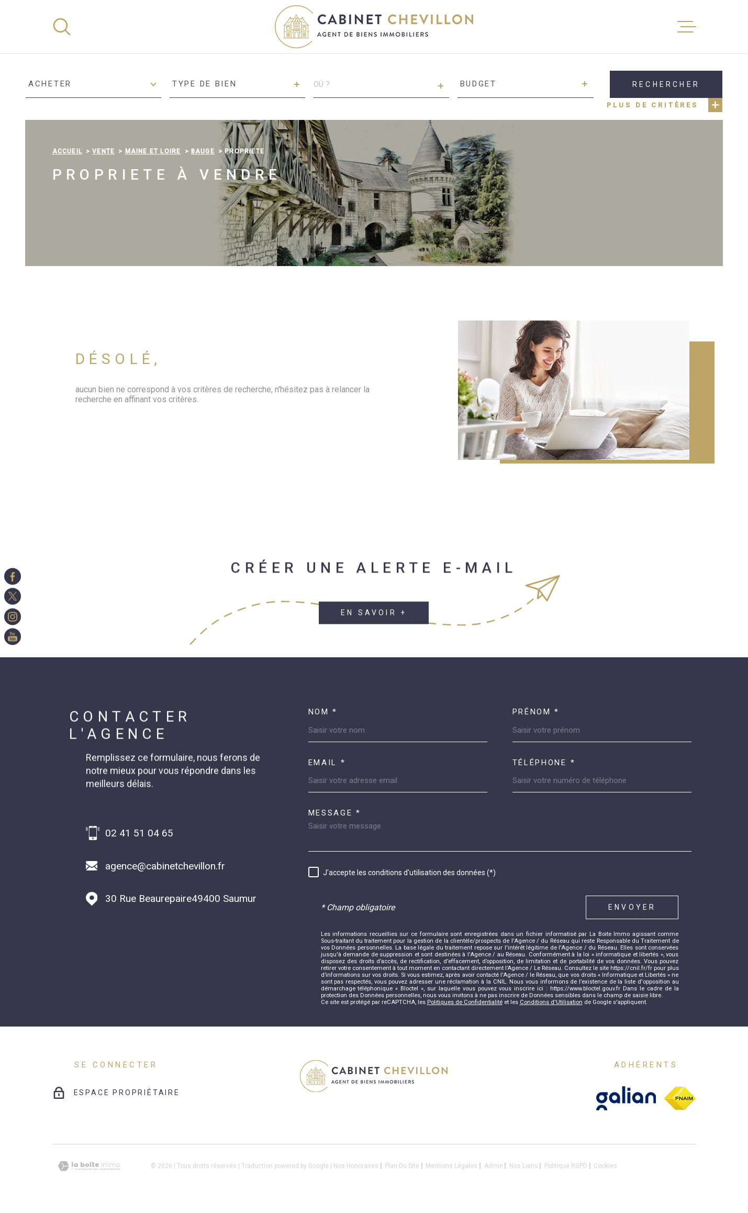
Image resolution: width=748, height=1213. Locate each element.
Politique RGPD (565, 1166)
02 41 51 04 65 (139, 833)
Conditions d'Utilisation (551, 1002)
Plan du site (402, 1166)
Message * (334, 813)
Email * (327, 763)
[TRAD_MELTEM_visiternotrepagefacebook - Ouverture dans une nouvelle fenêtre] (12, 576)
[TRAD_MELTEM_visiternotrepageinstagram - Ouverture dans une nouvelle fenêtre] (12, 616)
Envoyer (632, 907)
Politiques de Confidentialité (465, 1002)
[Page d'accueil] (374, 26)
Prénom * (536, 712)
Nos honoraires (355, 1166)
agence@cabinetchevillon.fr (165, 866)
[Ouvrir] (61, 26)
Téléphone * (544, 763)
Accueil (67, 151)
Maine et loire (153, 151)
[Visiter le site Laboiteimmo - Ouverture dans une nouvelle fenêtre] (89, 1166)
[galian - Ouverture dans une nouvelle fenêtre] (626, 1098)
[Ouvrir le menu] (686, 26)
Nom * (323, 712)
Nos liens (523, 1166)
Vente (103, 151)
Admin (493, 1166)
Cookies (605, 1166)
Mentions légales (451, 1166)
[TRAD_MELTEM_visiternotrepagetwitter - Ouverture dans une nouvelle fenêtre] (12, 596)
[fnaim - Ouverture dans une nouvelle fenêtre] (680, 1098)
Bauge (203, 151)
